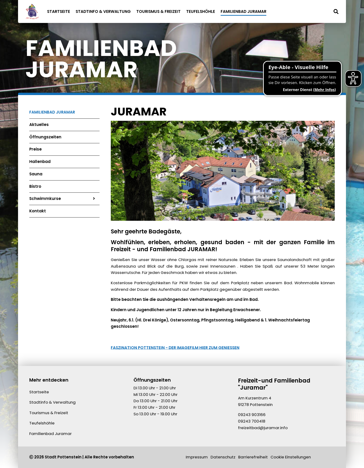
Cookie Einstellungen (291, 457)
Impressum (197, 457)
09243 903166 (252, 414)
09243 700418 (251, 421)
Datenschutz (223, 457)
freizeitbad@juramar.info (263, 428)
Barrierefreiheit (253, 457)
